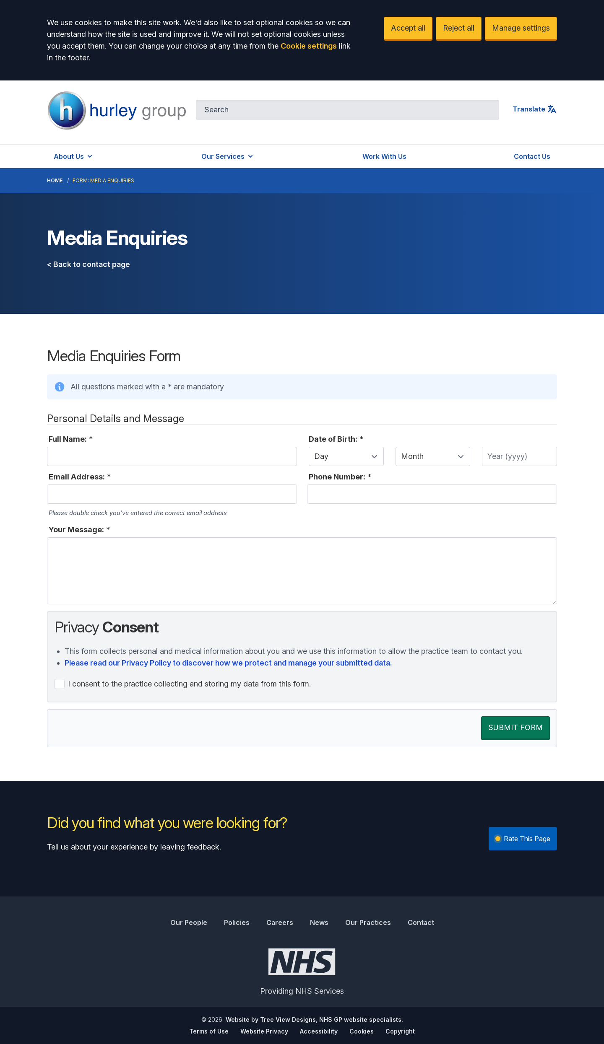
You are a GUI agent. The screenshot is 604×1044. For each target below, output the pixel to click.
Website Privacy (264, 1031)
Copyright (400, 1031)
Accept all (408, 27)
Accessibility (319, 1031)
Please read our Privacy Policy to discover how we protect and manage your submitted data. (228, 662)
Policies (237, 922)
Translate (535, 109)
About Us (74, 156)
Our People (188, 922)
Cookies (361, 1031)
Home (54, 180)
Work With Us (384, 156)
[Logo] (116, 111)
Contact (421, 922)
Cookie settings (309, 45)
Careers (279, 922)
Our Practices (368, 922)
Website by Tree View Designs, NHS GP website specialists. (314, 1019)
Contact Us (532, 156)
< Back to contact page (88, 264)
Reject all (458, 27)
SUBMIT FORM (515, 727)
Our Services (228, 156)
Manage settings (521, 27)
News (319, 922)
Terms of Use (209, 1031)
